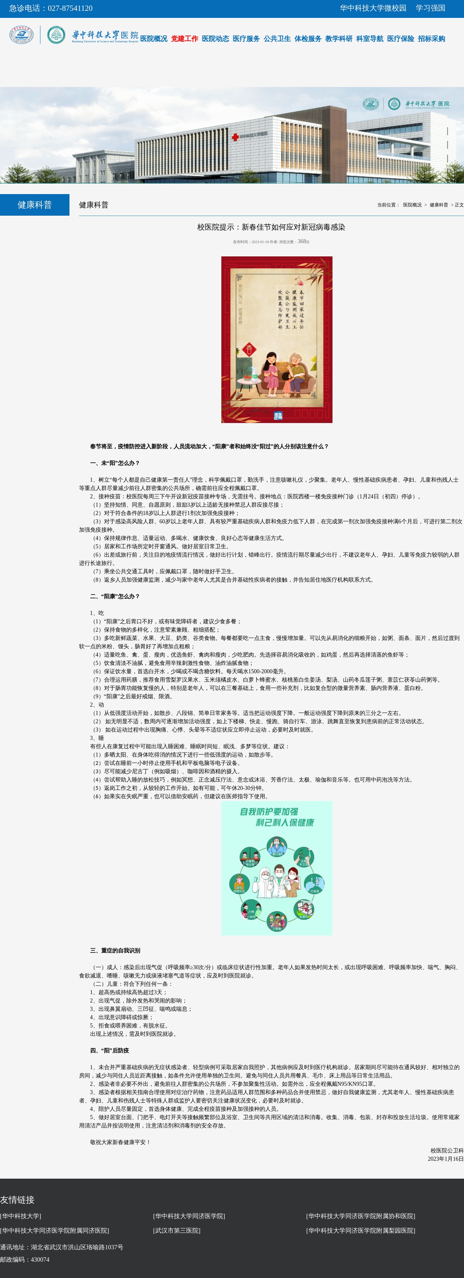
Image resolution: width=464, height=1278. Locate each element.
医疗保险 (400, 39)
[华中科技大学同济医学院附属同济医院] (54, 1230)
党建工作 (184, 39)
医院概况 (153, 39)
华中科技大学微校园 (373, 8)
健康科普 (439, 204)
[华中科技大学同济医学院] (189, 1216)
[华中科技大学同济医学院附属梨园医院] (360, 1230)
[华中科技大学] (20, 1216)
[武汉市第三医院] (176, 1230)
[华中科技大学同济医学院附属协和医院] (360, 1216)
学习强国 (430, 8)
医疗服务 (246, 39)
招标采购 (431, 39)
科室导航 (369, 39)
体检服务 (308, 39)
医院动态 (215, 39)
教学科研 (339, 39)
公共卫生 (277, 39)
